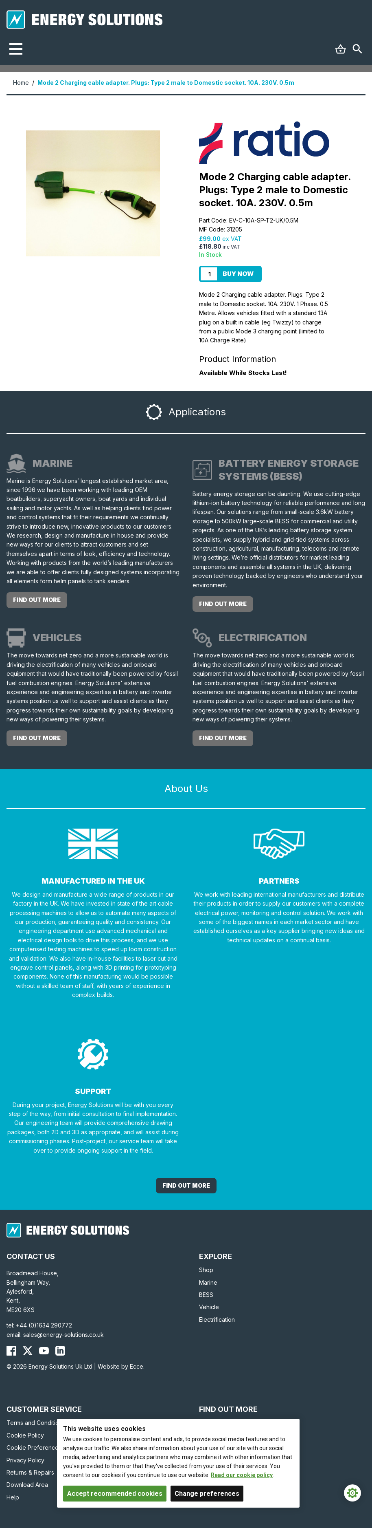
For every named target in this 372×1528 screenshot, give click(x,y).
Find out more (37, 599)
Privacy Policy (25, 1460)
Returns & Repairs (30, 1472)
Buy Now (238, 274)
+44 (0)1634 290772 (44, 1325)
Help (13, 1497)
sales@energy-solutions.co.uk (63, 1334)
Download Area (27, 1484)
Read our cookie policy (242, 1475)
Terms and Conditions (36, 1422)
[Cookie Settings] (352, 1493)
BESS (206, 1294)
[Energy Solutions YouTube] (44, 1351)
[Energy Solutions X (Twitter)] (28, 1351)
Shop (206, 1269)
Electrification (217, 1319)
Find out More (186, 1185)
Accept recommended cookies (114, 1493)
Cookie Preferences (34, 1447)
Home (21, 82)
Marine (208, 1282)
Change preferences (207, 1493)
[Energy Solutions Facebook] (11, 1351)
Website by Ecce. (121, 1366)
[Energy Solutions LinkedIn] (60, 1351)
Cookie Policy (25, 1435)
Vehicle (209, 1306)
